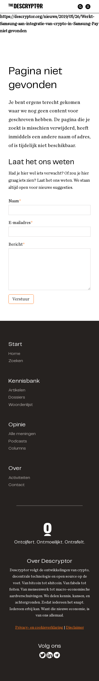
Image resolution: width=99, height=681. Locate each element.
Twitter (42, 655)
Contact (16, 485)
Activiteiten (19, 478)
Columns (17, 448)
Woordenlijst (20, 405)
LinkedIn (49, 655)
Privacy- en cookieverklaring (39, 627)
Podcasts (17, 441)
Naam (14, 201)
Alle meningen (22, 434)
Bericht (16, 244)
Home (14, 354)
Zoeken (15, 361)
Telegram (57, 655)
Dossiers (16, 397)
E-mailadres (20, 223)
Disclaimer (75, 627)
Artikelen (16, 390)
